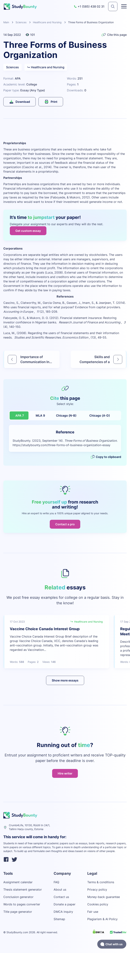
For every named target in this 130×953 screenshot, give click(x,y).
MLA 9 (40, 415)
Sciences (21, 22)
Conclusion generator (18, 897)
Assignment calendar (18, 882)
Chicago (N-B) (66, 415)
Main (6, 22)
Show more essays (65, 680)
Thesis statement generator (22, 889)
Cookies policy (97, 904)
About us (60, 889)
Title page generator (17, 911)
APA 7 (19, 415)
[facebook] (6, 860)
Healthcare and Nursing (47, 22)
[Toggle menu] (124, 6)
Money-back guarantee (103, 897)
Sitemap (59, 919)
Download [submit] (19, 101)
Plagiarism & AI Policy (102, 919)
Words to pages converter (21, 904)
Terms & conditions (100, 882)
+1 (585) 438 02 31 (89, 6)
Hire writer (65, 773)
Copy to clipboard (105, 457)
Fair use (92, 911)
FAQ (56, 882)
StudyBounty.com (17, 932)
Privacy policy (97, 889)
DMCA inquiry (63, 911)
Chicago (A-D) (99, 415)
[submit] (112, 6)
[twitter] (14, 860)
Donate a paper (64, 904)
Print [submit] (50, 101)
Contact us (61, 897)
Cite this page (114, 34)
